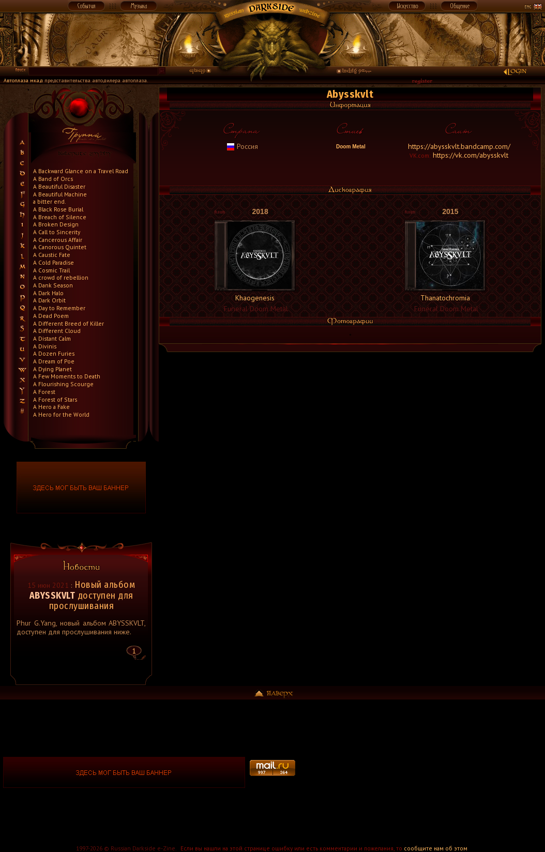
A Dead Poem (51, 316)
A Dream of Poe (53, 361)
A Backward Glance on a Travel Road (80, 171)
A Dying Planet (52, 369)
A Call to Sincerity (56, 232)
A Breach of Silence (59, 217)
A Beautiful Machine (60, 194)
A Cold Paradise (53, 262)
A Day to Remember (59, 308)
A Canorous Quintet (59, 247)
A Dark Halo (48, 293)
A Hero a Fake (51, 406)
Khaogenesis (255, 297)
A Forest (44, 391)
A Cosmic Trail (51, 270)
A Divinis (44, 346)
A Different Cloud (57, 330)
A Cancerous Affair (57, 240)
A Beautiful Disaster (59, 186)
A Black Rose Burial (58, 209)
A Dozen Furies (53, 353)
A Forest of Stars (55, 399)
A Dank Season (53, 285)
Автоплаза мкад (23, 80)
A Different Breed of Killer (68, 323)
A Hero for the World (61, 414)
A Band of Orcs (53, 178)
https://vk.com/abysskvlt (470, 155)
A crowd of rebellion (60, 277)
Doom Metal (350, 146)
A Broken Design (56, 224)
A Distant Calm (52, 338)
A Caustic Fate (51, 254)
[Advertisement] (420, 772)
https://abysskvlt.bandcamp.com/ (459, 146)
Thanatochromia (445, 297)
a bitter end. (49, 201)
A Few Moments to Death (66, 376)
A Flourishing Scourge (63, 384)
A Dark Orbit (49, 300)
